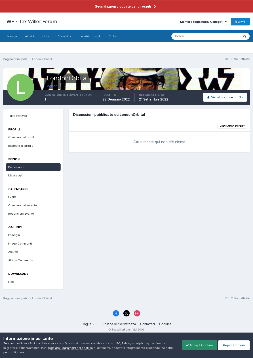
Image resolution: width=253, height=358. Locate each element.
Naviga (12, 36)
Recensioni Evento (21, 213)
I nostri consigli (90, 36)
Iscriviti (240, 21)
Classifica (65, 36)
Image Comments (20, 243)
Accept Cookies (197, 345)
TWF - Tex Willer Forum (30, 21)
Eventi (12, 197)
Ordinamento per (232, 125)
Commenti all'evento (22, 205)
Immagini (14, 235)
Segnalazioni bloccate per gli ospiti (123, 6)
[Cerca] (191, 36)
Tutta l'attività (17, 115)
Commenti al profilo (22, 137)
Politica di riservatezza (119, 324)
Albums (13, 251)
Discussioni (16, 167)
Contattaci (147, 324)
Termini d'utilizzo (15, 343)
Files (11, 281)
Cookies (165, 324)
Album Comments (20, 260)
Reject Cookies (233, 345)
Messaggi (15, 175)
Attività (29, 36)
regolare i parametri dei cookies (70, 348)
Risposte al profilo (20, 145)
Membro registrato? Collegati (203, 21)
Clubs (113, 36)
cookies (96, 343)
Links (46, 36)
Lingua (88, 324)
